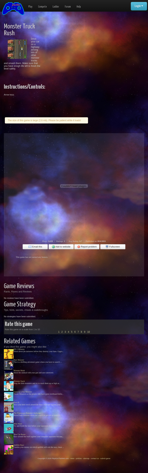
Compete (42, 6)
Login (139, 6)
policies (79, 458)
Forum (68, 6)
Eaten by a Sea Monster (23, 392)
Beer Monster (19, 360)
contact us (95, 458)
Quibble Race (19, 445)
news (72, 458)
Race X (16, 402)
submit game (105, 458)
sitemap (86, 458)
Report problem (87, 246)
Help (79, 6)
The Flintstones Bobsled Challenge (27, 413)
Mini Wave (18, 424)
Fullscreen (112, 246)
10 (88, 332)
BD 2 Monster (19, 349)
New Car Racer (20, 434)
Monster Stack (19, 381)
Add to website (61, 246)
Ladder (56, 6)
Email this (35, 246)
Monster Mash (19, 370)
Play (30, 6)
